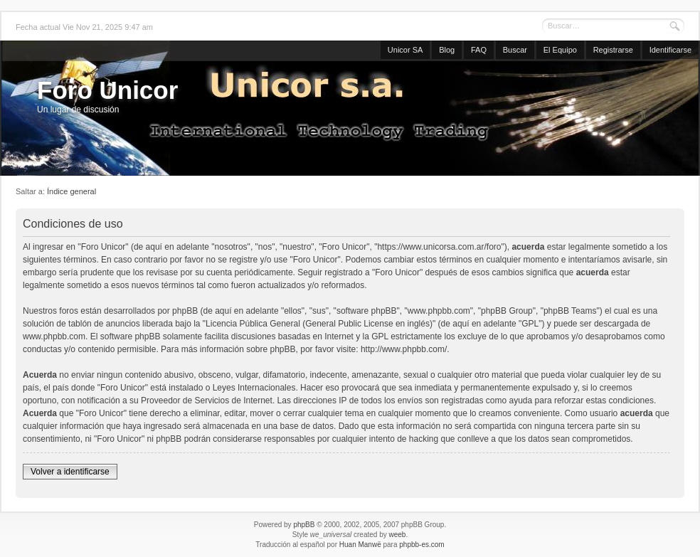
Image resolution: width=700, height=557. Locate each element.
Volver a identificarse (70, 472)
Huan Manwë (360, 544)
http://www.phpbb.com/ (404, 349)
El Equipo (560, 50)
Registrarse (613, 50)
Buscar (515, 50)
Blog (447, 50)
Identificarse (670, 50)
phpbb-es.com (421, 544)
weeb (396, 535)
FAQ (479, 50)
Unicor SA (405, 50)
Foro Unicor (107, 90)
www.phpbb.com (54, 336)
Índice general (71, 191)
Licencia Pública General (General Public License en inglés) (319, 324)
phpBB (303, 525)
